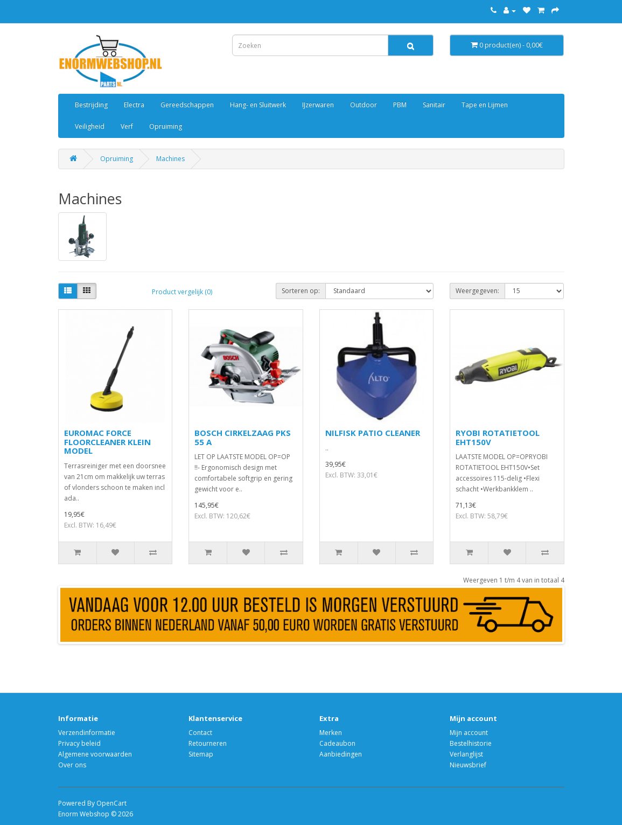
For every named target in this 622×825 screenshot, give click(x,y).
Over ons (72, 764)
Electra (134, 104)
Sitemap (200, 754)
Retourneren (207, 743)
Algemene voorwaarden (95, 754)
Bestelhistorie (471, 743)
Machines (170, 158)
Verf (127, 126)
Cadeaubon (337, 743)
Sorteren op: (301, 290)
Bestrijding (91, 104)
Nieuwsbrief (468, 764)
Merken (330, 732)
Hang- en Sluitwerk (258, 104)
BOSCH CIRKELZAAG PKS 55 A (242, 437)
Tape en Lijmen (485, 104)
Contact (200, 732)
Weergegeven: (477, 290)
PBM (400, 104)
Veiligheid (89, 126)
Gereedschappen (187, 104)
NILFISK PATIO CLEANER (372, 432)
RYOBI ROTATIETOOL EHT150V (498, 437)
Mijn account (469, 732)
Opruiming (165, 126)
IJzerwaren (318, 104)
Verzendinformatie (86, 732)
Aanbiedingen (340, 754)
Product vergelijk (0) (182, 291)
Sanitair (434, 104)
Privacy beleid (79, 743)
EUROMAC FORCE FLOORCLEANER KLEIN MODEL (107, 441)
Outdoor (363, 104)
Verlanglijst (466, 754)
